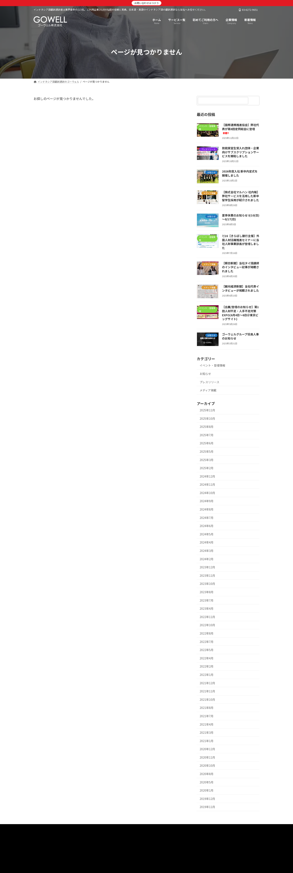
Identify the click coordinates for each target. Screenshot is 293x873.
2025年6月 (206, 443)
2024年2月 (206, 559)
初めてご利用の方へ (136, 828)
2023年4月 (206, 608)
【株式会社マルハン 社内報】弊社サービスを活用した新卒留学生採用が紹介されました (240, 196)
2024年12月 (207, 476)
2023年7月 (206, 600)
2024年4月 (206, 542)
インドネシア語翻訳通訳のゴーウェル (62, 828)
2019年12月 (207, 799)
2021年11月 (207, 691)
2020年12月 (207, 749)
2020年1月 (206, 790)
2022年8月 (206, 633)
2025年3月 (206, 460)
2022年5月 (206, 650)
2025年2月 (206, 468)
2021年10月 (207, 699)
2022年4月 (206, 658)
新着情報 (163, 828)
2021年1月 (206, 741)
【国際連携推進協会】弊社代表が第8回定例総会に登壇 (240, 129)
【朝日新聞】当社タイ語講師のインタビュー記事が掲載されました (240, 267)
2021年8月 (206, 708)
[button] (146, 850)
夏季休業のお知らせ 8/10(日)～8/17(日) (240, 217)
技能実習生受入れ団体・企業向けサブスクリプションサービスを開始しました (240, 152)
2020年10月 (207, 765)
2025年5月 (206, 451)
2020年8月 (206, 774)
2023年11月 (207, 575)
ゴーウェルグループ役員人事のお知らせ (240, 336)
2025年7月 (206, 435)
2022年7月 (206, 642)
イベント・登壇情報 (212, 365)
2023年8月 (206, 592)
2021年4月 (206, 724)
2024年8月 (206, 509)
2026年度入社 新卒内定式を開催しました (240, 173)
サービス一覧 (104, 828)
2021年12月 (207, 683)
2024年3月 (206, 551)
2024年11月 (207, 484)
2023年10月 (207, 584)
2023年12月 (207, 567)
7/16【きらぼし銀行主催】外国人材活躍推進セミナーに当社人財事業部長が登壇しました (240, 242)
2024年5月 (206, 534)
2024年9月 (206, 501)
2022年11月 (207, 617)
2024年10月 (207, 493)
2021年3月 (206, 732)
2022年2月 (206, 666)
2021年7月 (206, 716)
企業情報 (184, 828)
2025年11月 (207, 410)
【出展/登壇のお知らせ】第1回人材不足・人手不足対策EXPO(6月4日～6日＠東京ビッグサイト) (240, 313)
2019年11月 (207, 807)
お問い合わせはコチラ (146, 3)
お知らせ (205, 374)
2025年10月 (207, 418)
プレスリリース (209, 382)
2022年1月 (206, 675)
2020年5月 (206, 782)
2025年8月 (206, 427)
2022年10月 (207, 625)
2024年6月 (206, 526)
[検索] (254, 100)
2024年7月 (206, 518)
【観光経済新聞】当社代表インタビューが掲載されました (240, 288)
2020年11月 (207, 757)
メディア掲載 (208, 390)
